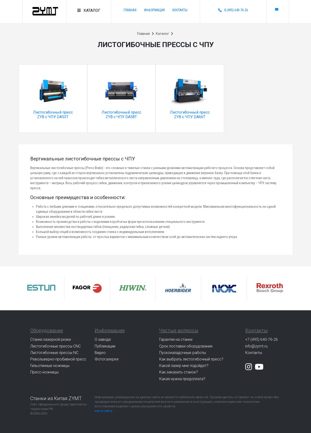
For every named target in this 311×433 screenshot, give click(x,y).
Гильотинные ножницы (49, 365)
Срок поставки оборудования (185, 346)
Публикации (105, 346)
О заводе (103, 339)
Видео (100, 352)
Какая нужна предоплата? (182, 379)
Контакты (179, 10)
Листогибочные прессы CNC (55, 346)
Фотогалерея (106, 359)
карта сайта (103, 411)
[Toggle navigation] (88, 10)
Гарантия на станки (175, 339)
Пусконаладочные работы (182, 352)
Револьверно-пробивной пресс (58, 359)
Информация (154, 10)
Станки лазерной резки (50, 339)
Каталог (162, 34)
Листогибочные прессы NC (54, 352)
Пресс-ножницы (44, 372)
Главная (130, 10)
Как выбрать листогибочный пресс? (191, 359)
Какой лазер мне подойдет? (183, 365)
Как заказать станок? (178, 372)
